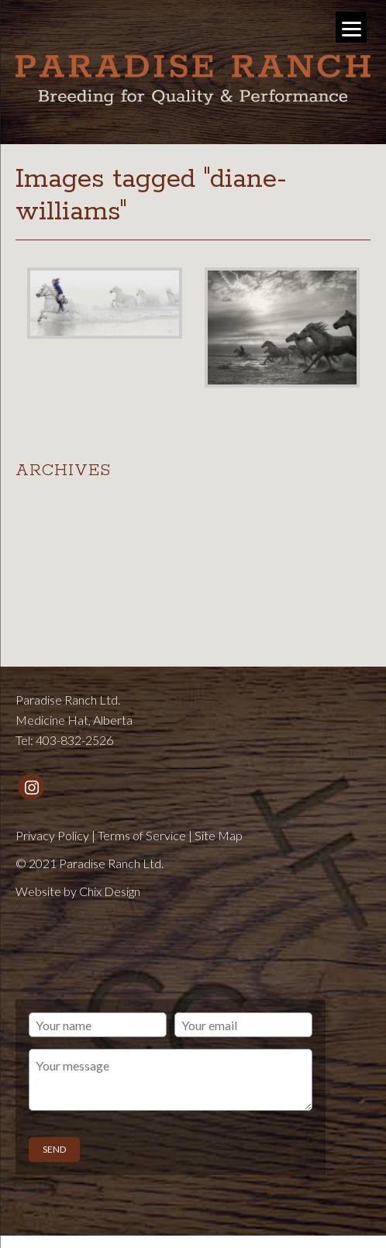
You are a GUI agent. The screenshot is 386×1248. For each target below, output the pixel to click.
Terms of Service (142, 835)
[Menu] (351, 27)
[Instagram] (31, 787)
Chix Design (109, 891)
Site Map (219, 835)
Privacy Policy (52, 835)
